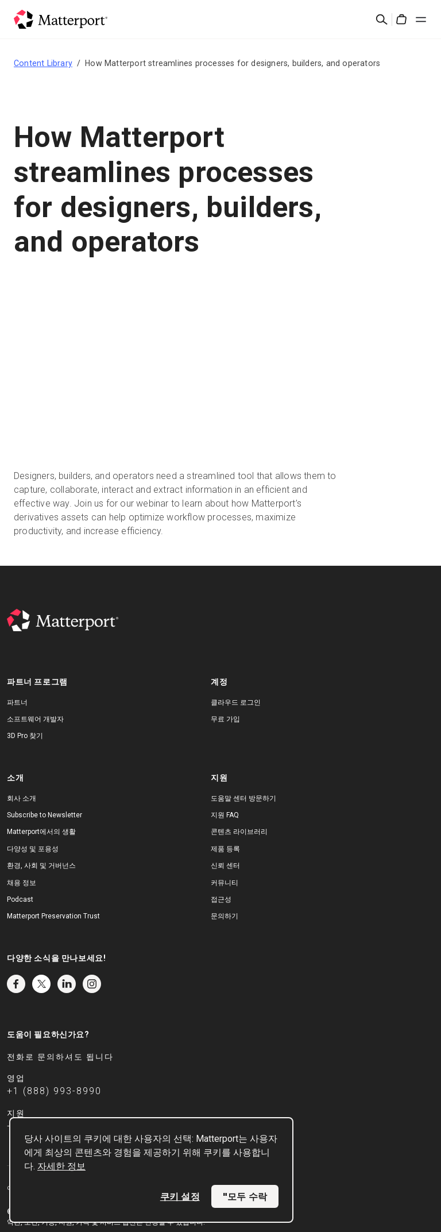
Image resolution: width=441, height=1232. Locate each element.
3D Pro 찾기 (25, 736)
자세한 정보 (61, 1166)
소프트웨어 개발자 (35, 719)
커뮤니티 (224, 883)
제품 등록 (225, 849)
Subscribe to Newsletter (44, 815)
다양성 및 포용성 (33, 849)
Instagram (92, 984)
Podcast (20, 899)
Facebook (16, 984)
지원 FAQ (225, 815)
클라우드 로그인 (236, 702)
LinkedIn (66, 984)
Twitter (41, 984)
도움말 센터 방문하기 (243, 798)
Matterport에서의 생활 (41, 832)
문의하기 (224, 916)
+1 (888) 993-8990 (54, 1091)
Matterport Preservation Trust (53, 916)
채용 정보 (21, 883)
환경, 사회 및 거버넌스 (41, 866)
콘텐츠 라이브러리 (239, 832)
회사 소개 (21, 798)
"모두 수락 (245, 1196)
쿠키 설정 (180, 1196)
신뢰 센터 (225, 866)
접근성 (221, 899)
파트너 (17, 702)
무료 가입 (225, 719)
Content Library (43, 63)
